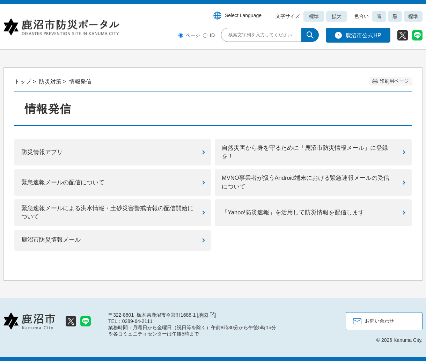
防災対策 (50, 81)
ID (212, 35)
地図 (206, 315)
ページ (192, 35)
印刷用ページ (394, 81)
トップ (22, 81)
